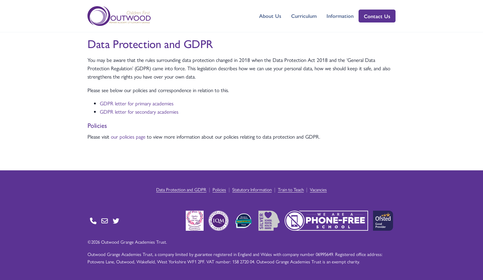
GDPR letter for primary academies (136, 103)
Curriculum (304, 15)
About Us (270, 15)
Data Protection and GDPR (181, 189)
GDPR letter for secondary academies (139, 111)
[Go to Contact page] (93, 221)
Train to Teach (291, 189)
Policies (219, 189)
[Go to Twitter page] (116, 221)
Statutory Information (252, 189)
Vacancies (318, 189)
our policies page (128, 136)
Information (340, 15)
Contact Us (377, 16)
